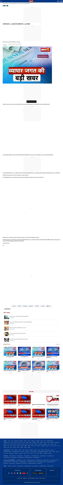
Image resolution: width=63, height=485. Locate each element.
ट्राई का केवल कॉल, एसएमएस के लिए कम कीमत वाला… (38, 371)
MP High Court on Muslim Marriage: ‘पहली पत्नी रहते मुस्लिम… (19, 316)
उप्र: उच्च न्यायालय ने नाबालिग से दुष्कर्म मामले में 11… (10, 405)
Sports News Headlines (28, 466)
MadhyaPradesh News (23, 461)
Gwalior (42, 440)
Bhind (29, 444)
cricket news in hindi (50, 466)
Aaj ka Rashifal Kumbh (12, 455)
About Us (43, 478)
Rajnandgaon (45, 453)
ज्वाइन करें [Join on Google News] (43, 306)
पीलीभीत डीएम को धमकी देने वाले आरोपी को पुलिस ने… (38, 405)
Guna (45, 440)
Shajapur (25, 445)
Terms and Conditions (31, 478)
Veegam (38, 482)
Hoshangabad (45, 444)
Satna (11, 445)
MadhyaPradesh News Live (51, 461)
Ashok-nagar (21, 440)
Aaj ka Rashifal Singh (6, 457)
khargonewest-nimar (50, 440)
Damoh (21, 442)
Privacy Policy (20, 478)
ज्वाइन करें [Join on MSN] (49, 306)
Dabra (30, 442)
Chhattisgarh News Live (38, 460)
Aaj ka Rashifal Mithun (43, 455)
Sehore (52, 444)
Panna (48, 442)
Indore (12, 440)
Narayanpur (20, 453)
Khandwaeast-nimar (6, 442)
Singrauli (5, 445)
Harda (49, 444)
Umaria (14, 442)
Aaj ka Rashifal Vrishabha (34, 455)
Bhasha (5, 45)
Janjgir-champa (47, 450)
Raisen (35, 445)
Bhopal (27, 444)
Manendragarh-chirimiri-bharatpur (43, 451)
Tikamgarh (34, 442)
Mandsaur (19, 444)
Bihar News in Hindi (12, 463)
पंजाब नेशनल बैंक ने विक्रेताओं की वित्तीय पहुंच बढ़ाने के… (23, 371)
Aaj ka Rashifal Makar (36, 457)
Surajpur (25, 453)
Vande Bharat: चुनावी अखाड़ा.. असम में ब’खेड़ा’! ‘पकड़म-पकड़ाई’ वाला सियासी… (21, 322)
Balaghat (40, 444)
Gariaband (22, 451)
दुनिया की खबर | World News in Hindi (53, 405)
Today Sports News (35, 466)
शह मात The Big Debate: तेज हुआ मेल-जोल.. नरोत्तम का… (18, 333)
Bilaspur (58, 451)
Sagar (8, 445)
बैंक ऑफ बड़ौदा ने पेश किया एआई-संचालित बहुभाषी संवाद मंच (52, 357)
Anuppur (29, 440)
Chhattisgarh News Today (30, 460)
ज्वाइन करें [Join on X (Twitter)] (25, 306)
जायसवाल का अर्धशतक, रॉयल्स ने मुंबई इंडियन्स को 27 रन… (52, 419)
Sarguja (32, 453)
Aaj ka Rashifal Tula (21, 457)
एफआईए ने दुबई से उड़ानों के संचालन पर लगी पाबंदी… (52, 371)
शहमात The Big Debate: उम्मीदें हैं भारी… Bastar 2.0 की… (18, 327)
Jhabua (38, 442)
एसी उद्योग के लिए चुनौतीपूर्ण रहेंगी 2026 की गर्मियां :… (10, 371)
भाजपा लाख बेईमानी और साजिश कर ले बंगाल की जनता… (24, 405)
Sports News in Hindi (20, 466)
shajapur (29, 447)
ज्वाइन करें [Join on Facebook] (19, 306)
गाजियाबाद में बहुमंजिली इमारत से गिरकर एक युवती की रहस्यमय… (38, 419)
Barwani (45, 442)
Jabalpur (41, 442)
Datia (24, 442)
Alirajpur (25, 440)
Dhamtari (35, 450)
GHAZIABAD (38, 420)
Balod (4, 453)
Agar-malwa (16, 440)
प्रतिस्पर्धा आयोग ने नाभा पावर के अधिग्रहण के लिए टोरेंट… (38, 357)
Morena (15, 444)
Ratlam (12, 444)
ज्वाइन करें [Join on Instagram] (37, 306)
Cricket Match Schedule (42, 466)
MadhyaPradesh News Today (42, 461)
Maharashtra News (46, 460)
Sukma (28, 453)
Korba (12, 450)
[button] (1, 1)
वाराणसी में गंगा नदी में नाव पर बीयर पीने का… (24, 418)
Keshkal (20, 450)
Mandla (23, 444)
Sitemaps (24, 473)
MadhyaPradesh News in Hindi (32, 461)
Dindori (27, 442)
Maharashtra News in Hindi (54, 460)
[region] (32, 14)
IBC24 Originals (12, 317)
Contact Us (37, 478)
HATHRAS (10, 420)
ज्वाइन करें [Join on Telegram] (31, 306)
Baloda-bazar (11, 453)
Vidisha (29, 445)
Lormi (35, 453)
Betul (32, 444)
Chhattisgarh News (19, 460)
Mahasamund (35, 451)
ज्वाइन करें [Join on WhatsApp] (13, 306)
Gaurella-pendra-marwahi (7, 451)
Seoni (55, 444)
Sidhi (56, 445)
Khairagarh (26, 451)
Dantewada (42, 450)
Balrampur (16, 453)
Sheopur (14, 445)
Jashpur (52, 450)
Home (4, 3)
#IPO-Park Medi (7, 309)
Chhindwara (33, 440)
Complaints (24, 478)
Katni (11, 442)
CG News (24, 460)
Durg (39, 450)
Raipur (38, 453)
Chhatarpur (37, 440)
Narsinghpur (5, 444)
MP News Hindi (6, 463)
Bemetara (50, 451)
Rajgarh (38, 445)
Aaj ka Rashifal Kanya (14, 457)
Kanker (23, 450)
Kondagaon (16, 450)
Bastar (7, 453)
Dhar (9, 444)
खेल (52, 420)
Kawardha (27, 450)
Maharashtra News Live (15, 461)
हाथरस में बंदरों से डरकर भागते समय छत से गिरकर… (9, 419)
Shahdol (22, 445)
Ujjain (9, 440)
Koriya (30, 451)
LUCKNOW (10, 406)
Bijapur (54, 451)
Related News (6, 344)
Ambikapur (31, 450)
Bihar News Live (24, 463)
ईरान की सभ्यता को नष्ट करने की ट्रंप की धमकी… (53, 404)
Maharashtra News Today (7, 461)
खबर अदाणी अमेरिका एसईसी (24, 356)
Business (7, 3)
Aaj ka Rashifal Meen (20, 455)
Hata (49, 445)
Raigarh (41, 453)
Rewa (32, 445)
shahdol (22, 447)
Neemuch (52, 442)
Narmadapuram (57, 442)
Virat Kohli (9, 466)
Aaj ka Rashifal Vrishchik (28, 457)
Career (41, 478)
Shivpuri (18, 445)
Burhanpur (36, 444)
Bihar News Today (18, 463)
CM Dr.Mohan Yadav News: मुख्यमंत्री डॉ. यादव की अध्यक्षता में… (19, 339)
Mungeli (50, 453)
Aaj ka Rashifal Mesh (27, 455)
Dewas (18, 442)
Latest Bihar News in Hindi (32, 463)
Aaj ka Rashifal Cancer (50, 455)
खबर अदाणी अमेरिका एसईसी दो (10, 356)
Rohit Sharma (14, 466)
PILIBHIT (39, 406)
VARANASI (24, 419)
